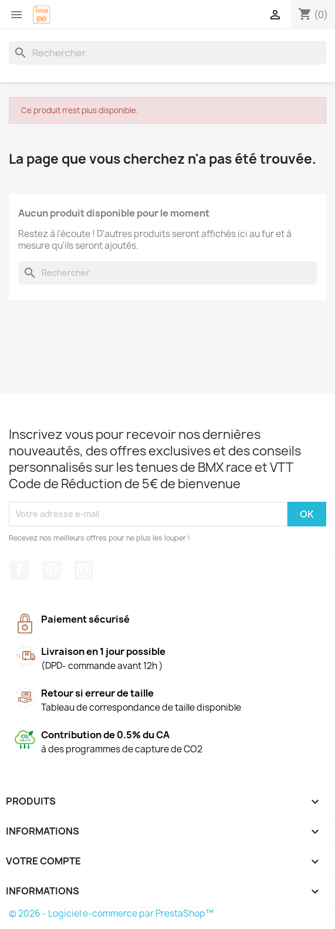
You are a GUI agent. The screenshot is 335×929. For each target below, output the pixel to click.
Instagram (84, 570)
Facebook (19, 570)
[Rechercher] (167, 53)
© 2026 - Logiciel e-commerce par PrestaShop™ (111, 913)
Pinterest (51, 570)
